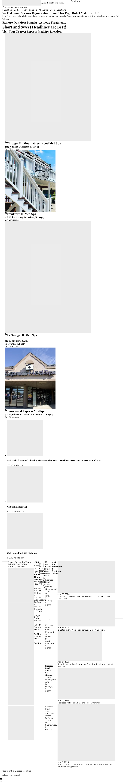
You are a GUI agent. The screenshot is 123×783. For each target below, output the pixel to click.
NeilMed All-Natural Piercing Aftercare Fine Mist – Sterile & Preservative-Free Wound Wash (54, 460)
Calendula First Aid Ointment (22, 553)
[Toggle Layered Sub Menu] (44, 570)
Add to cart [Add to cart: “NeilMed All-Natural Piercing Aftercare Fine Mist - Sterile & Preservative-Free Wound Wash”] (19, 465)
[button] (2, 7)
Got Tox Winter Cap (17, 506)
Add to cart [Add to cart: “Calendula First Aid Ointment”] (19, 558)
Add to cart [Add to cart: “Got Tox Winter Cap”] (19, 511)
